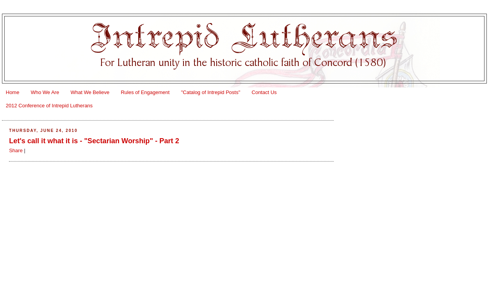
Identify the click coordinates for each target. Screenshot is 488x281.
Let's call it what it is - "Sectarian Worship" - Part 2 (94, 141)
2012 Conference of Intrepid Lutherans (49, 105)
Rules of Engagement (145, 92)
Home (13, 92)
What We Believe (90, 92)
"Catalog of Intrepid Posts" (210, 92)
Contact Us (264, 92)
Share (16, 150)
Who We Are (45, 92)
